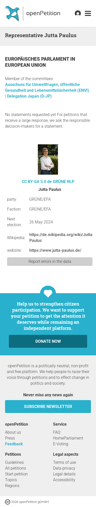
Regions (12, 485)
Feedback (14, 444)
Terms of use (64, 462)
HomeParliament (68, 438)
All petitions (15, 468)
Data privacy (64, 468)
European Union (25, 65)
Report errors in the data (50, 261)
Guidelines (14, 462)
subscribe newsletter (48, 406)
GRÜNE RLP (63, 181)
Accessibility (64, 479)
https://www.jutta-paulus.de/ (55, 250)
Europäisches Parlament (37, 59)
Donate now (48, 341)
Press (10, 438)
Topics (11, 479)
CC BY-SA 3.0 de (37, 181)
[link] (88, 13)
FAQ (56, 432)
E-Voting (60, 444)
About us (13, 432)
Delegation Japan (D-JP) (29, 96)
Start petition (16, 474)
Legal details (64, 474)
